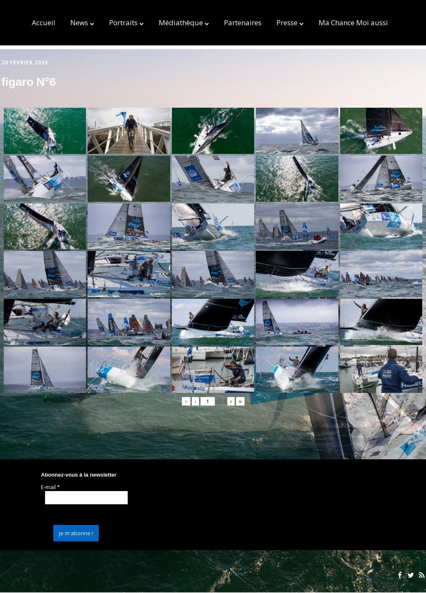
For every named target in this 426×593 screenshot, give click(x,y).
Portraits (123, 22)
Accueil (43, 22)
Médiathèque (181, 22)
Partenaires (243, 22)
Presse (286, 22)
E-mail (50, 487)
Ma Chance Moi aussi (353, 22)
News (79, 22)
